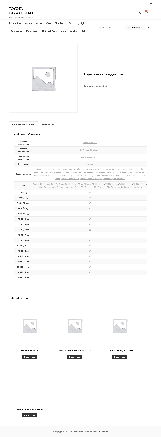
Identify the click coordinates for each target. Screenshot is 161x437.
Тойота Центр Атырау (45, 169)
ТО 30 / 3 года (57, 187)
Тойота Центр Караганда (82, 172)
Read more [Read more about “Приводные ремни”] (29, 357)
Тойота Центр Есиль (124, 172)
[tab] (23, 124)
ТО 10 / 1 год (45, 184)
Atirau (39, 23)
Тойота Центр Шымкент (86, 169)
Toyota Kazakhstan (21, 11)
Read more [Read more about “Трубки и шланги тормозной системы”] (74, 357)
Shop (63, 31)
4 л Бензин (84, 150)
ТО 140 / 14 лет (111, 184)
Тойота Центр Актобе (90, 175)
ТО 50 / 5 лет (84, 187)
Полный (90, 164)
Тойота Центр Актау (110, 175)
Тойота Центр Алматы (70, 175)
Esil (70, 23)
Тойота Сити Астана (129, 175)
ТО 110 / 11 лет (71, 184)
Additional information (23, 124)
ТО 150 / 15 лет (125, 184)
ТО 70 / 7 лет (110, 187)
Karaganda (16, 31)
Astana (28, 23)
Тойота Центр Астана (49, 175)
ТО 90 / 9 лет (136, 187)
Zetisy (85, 31)
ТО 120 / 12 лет (84, 184)
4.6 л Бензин (95, 150)
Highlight (80, 23)
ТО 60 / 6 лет (97, 187)
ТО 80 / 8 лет (122, 187)
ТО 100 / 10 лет (57, 184)
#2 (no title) (15, 23)
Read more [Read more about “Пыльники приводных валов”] (119, 357)
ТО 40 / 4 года (70, 187)
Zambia (74, 31)
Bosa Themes (101, 431)
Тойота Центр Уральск (128, 169)
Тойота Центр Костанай (59, 172)
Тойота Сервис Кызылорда (91, 178)
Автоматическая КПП (90, 157)
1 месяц (36, 184)
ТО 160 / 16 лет (139, 184)
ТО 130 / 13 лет (98, 184)
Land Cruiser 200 (90, 142)
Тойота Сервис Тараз (70, 178)
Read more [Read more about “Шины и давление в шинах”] (29, 415)
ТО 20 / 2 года (44, 187)
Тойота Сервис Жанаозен (114, 178)
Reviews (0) (48, 124)
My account (32, 31)
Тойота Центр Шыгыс (107, 169)
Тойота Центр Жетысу (103, 172)
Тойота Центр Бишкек (65, 169)
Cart (48, 23)
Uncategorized (100, 86)
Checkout (60, 23)
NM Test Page (49, 31)
